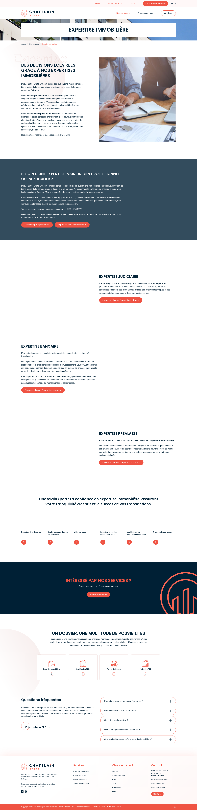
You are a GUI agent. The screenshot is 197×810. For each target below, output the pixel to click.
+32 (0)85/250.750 (158, 787)
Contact (168, 13)
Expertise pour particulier (37, 224)
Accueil (115, 771)
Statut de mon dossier (155, 3)
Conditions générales (83, 807)
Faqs (132, 4)
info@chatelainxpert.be (159, 779)
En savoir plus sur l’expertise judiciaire (120, 300)
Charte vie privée (99, 807)
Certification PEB (79, 775)
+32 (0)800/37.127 (158, 783)
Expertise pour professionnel (72, 224)
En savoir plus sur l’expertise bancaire (43, 390)
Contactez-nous (98, 594)
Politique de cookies (114, 807)
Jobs (114, 783)
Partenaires (115, 4)
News (97, 4)
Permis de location (80, 779)
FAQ (114, 791)
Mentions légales (68, 807)
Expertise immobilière (81, 771)
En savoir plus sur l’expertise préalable (121, 462)
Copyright (24, 807)
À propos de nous (145, 13)
